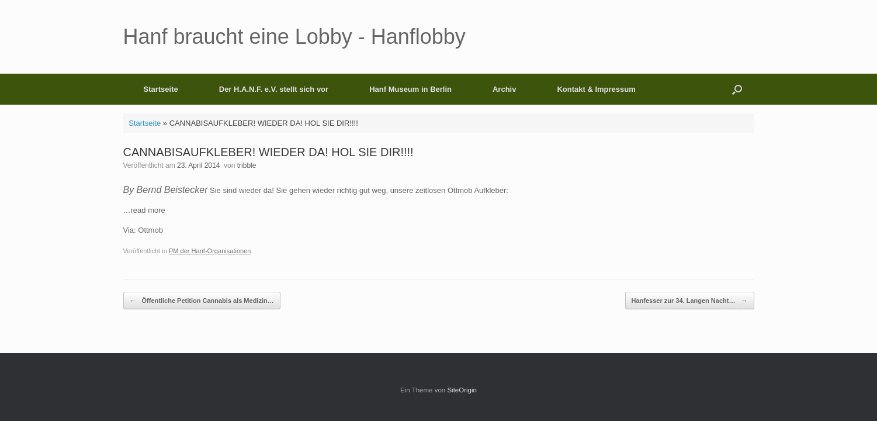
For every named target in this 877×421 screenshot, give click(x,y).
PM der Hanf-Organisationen (210, 250)
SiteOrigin (462, 390)
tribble (246, 165)
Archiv (504, 89)
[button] (737, 89)
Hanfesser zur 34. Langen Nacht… (690, 301)
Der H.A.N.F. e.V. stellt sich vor (273, 89)
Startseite (161, 89)
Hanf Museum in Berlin (410, 89)
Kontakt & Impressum (596, 89)
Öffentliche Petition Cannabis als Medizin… (202, 301)
